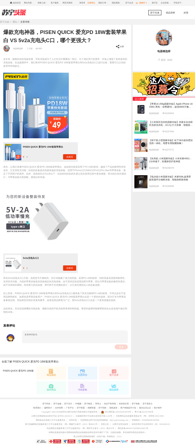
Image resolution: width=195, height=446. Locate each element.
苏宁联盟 (81, 408)
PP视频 (78, 404)
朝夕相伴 (158, 408)
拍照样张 (82, 372)
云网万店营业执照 (120, 424)
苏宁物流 (88, 404)
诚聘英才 (48, 408)
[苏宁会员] (129, 3)
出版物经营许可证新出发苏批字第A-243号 (94, 416)
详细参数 (82, 387)
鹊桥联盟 (92, 408)
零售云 (98, 404)
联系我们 (37, 408)
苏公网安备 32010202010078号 (116, 412)
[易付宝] (154, 3)
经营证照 (73, 420)
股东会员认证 (145, 408)
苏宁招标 (102, 408)
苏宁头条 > (6, 22)
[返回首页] (16, 3)
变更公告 (105, 424)
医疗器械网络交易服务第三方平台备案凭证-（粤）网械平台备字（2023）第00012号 (61, 424)
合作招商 (59, 408)
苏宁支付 (68, 404)
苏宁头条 (154, 12)
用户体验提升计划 (128, 408)
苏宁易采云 (148, 404)
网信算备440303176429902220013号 (133, 428)
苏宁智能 (136, 404)
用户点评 (113, 372)
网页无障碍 (67, 3)
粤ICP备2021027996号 (144, 412)
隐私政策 (113, 408)
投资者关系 (124, 404)
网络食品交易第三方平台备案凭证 (50, 420)
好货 (186, 12)
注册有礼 (91, 3)
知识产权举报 (110, 404)
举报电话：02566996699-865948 (145, 420)
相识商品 (51, 387)
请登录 (82, 3)
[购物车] (142, 3)
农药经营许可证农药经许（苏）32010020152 (151, 424)
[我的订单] (103, 3)
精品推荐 (113, 387)
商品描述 (51, 372)
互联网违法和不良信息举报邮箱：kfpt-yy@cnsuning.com (104, 420)
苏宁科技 (46, 404)
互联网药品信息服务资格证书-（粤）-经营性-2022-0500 (140, 416)
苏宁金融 (57, 404)
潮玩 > (16, 22)
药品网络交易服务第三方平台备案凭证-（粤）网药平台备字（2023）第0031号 (80, 428)
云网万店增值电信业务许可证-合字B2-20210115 (51, 416)
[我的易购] (117, 3)
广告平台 (70, 408)
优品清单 (170, 12)
